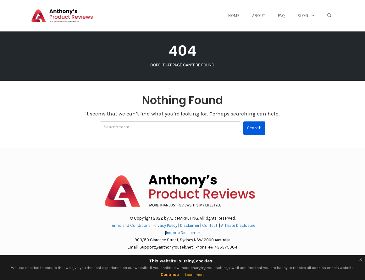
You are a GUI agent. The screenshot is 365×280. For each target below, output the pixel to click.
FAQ (281, 15)
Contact (210, 225)
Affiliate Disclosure (238, 225)
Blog (302, 15)
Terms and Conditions (130, 225)
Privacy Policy (165, 225)
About (258, 15)
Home (234, 15)
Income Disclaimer (183, 232)
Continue (170, 274)
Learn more (195, 274)
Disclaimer (189, 225)
